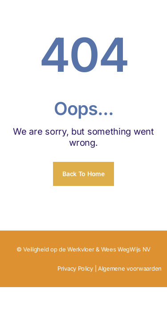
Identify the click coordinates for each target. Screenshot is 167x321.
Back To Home (83, 173)
